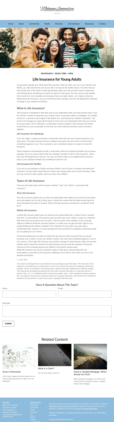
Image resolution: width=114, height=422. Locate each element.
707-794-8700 (13, 405)
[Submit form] (8, 324)
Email (60, 288)
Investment (34, 407)
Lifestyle (33, 419)
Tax (31, 415)
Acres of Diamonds (12, 372)
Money (32, 417)
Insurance (33, 412)
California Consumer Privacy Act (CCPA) (63, 406)
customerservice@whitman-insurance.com (12, 415)
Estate (32, 410)
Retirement (34, 405)
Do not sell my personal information (85, 409)
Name (5, 288)
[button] (11, 24)
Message (6, 303)
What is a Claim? (46, 368)
